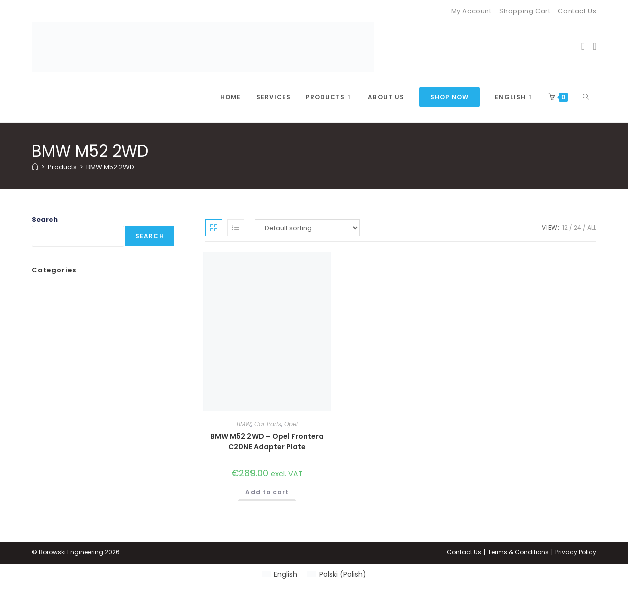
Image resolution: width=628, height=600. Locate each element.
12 (565, 227)
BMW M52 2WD (110, 167)
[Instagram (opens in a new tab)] (594, 46)
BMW (244, 424)
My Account (471, 11)
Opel (291, 424)
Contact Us (577, 11)
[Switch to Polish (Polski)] (336, 574)
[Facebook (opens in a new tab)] (583, 46)
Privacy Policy (575, 552)
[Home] (35, 167)
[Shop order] (307, 227)
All (591, 227)
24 (577, 227)
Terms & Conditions (518, 552)
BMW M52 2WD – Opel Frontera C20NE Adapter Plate (267, 441)
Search (45, 219)
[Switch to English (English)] (279, 574)
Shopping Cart (525, 11)
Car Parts (267, 424)
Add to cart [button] (267, 492)
